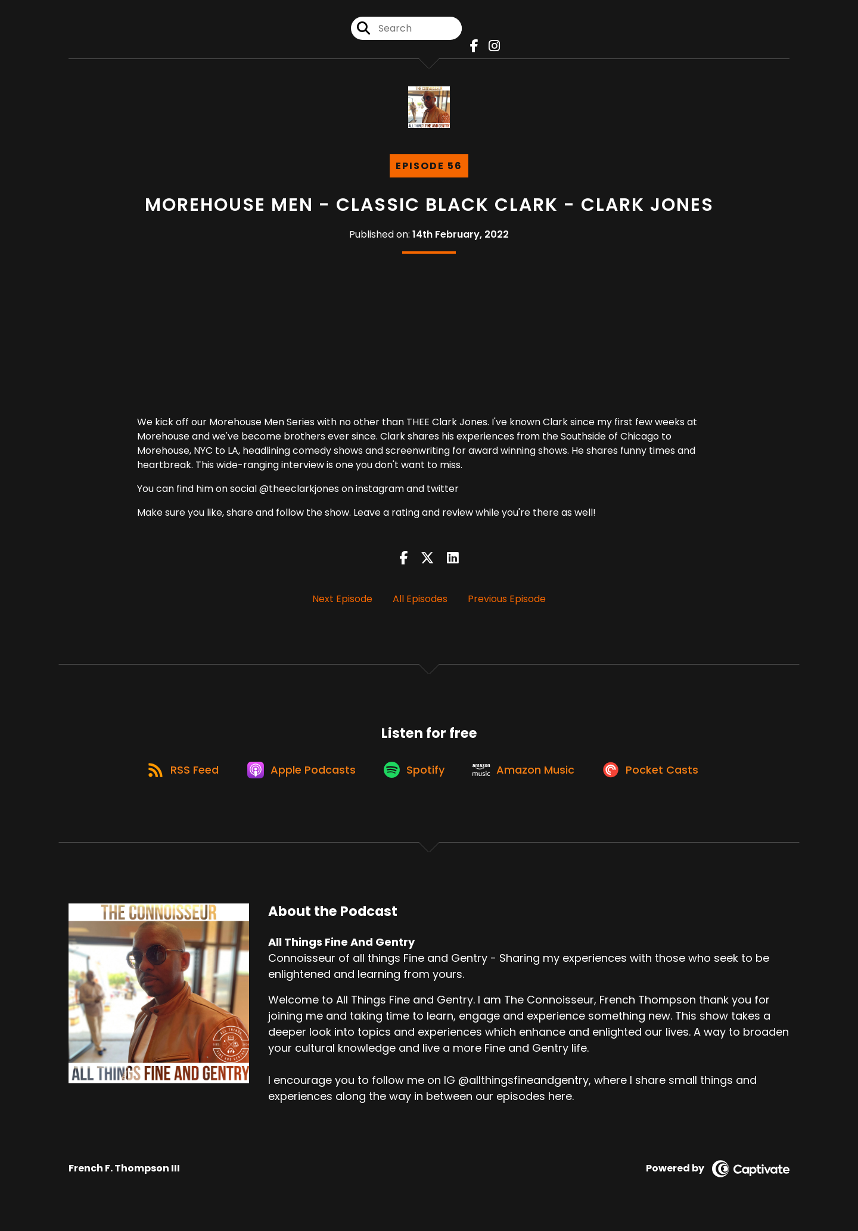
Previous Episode (507, 602)
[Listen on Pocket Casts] (659, 776)
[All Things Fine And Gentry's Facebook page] (473, 47)
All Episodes (420, 602)
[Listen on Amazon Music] (527, 776)
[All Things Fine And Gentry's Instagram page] (491, 47)
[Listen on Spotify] (414, 776)
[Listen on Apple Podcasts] (298, 776)
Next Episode (342, 602)
